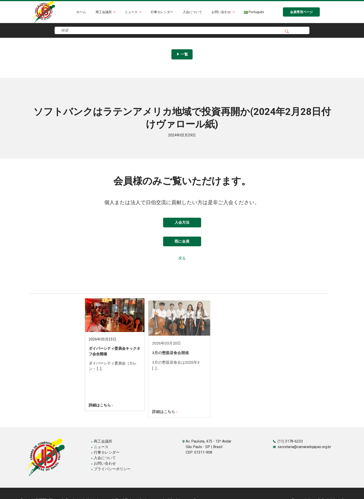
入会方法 (182, 222)
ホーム (81, 12)
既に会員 (182, 241)
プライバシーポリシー (111, 469)
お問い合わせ (221, 12)
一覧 (182, 54)
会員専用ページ (301, 12)
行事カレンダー (162, 12)
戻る (182, 258)
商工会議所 (104, 12)
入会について (192, 12)
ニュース (131, 12)
